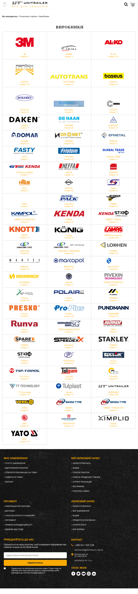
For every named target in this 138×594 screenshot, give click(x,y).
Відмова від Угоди (14, 529)
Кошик (76, 468)
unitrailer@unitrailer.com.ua (88, 550)
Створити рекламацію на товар (21, 472)
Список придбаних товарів (86, 477)
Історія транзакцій (82, 482)
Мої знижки (78, 486)
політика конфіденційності (34, 573)
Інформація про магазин (17, 506)
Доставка (10, 511)
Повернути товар (14, 477)
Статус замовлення (15, 463)
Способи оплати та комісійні (20, 516)
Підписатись (35, 562)
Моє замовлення (15, 458)
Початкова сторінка (28, 16)
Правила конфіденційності (18, 525)
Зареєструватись (82, 463)
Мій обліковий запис (85, 458)
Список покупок (81, 472)
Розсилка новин (81, 491)
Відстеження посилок (16, 468)
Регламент (10, 520)
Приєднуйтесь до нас (19, 539)
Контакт (9, 482)
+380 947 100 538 (84, 545)
